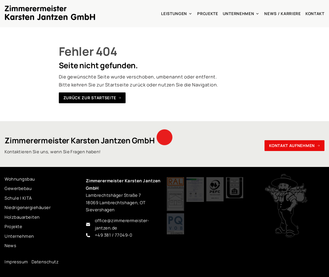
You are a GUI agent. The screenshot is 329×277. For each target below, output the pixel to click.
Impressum (16, 262)
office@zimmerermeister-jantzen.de (122, 224)
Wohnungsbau (20, 179)
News (10, 246)
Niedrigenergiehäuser (28, 207)
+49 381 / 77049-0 (113, 235)
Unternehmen (241, 13)
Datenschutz (45, 262)
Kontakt (314, 13)
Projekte (207, 13)
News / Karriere (282, 13)
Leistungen (177, 13)
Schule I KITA (18, 198)
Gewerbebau (18, 188)
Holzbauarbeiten (22, 217)
